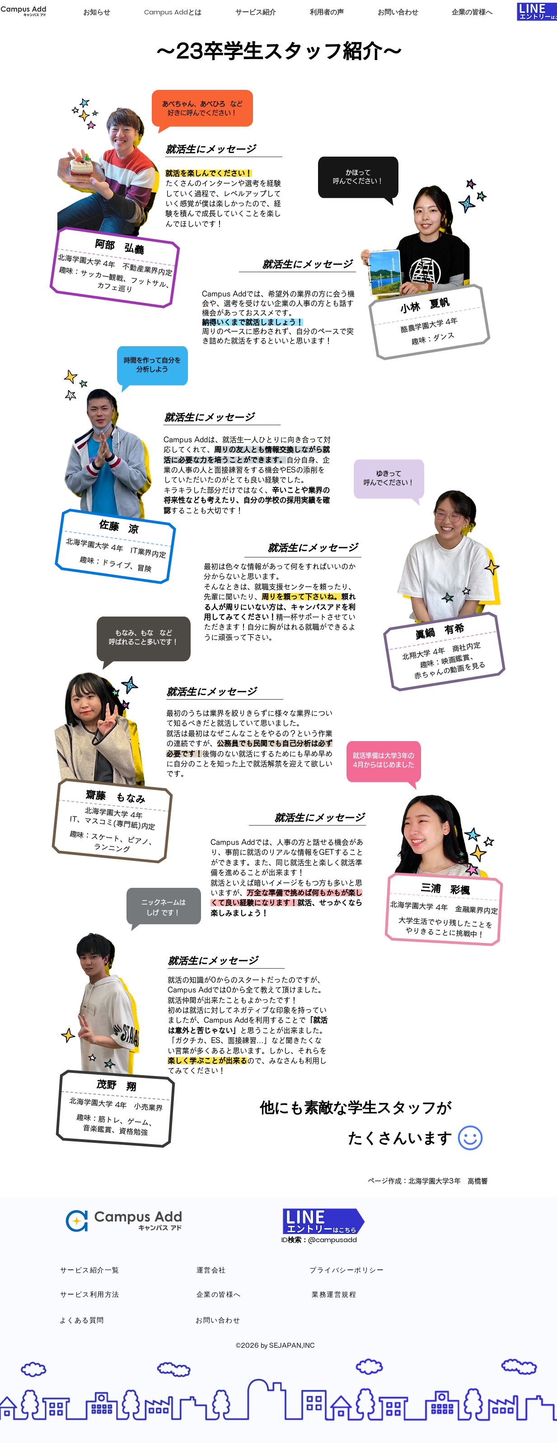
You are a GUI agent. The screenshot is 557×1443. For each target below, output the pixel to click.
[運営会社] (211, 1270)
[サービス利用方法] (90, 1294)
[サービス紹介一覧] (90, 1270)
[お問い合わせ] (218, 1320)
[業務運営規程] (334, 1294)
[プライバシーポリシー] (347, 1270)
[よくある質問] (82, 1320)
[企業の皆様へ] (219, 1294)
